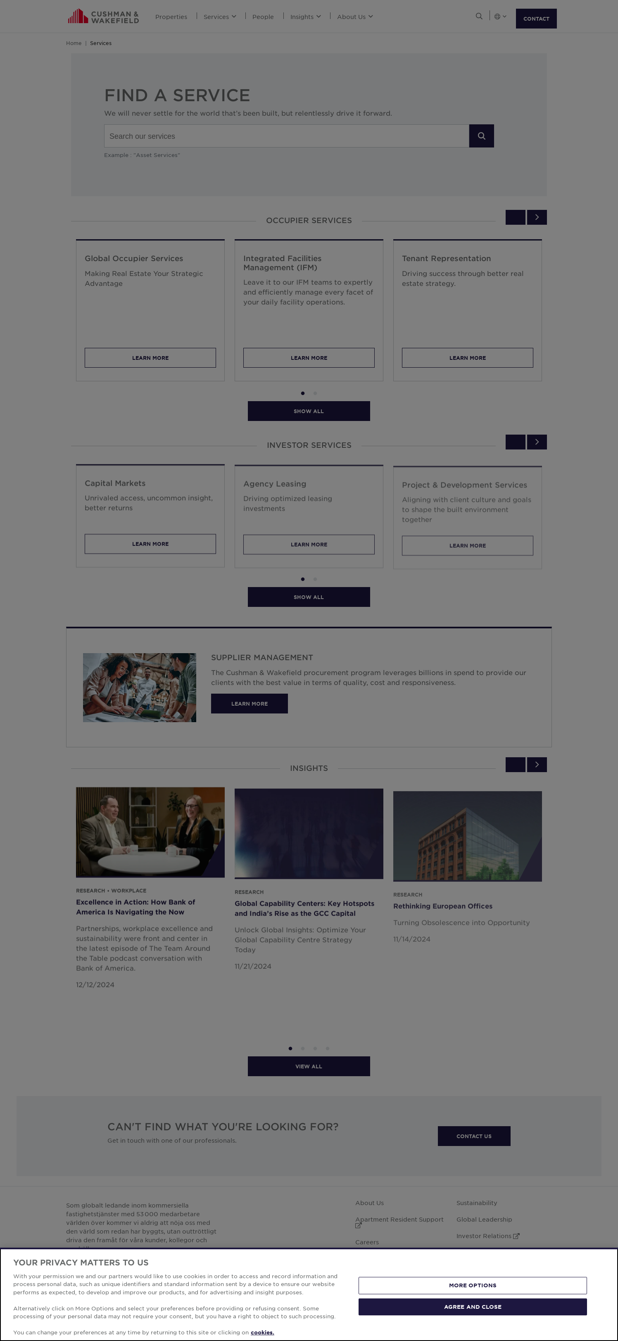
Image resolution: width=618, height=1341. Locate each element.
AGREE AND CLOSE (473, 1306)
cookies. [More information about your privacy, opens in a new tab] (262, 1332)
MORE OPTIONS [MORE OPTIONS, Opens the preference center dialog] (473, 1285)
